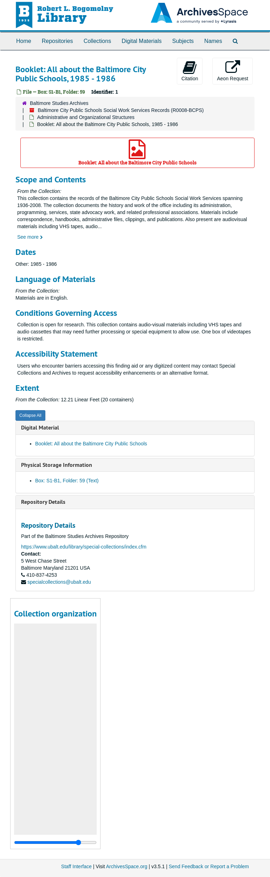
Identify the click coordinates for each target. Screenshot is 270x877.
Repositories (57, 41)
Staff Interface (76, 866)
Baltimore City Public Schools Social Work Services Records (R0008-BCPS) (121, 110)
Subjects (183, 41)
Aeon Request (232, 70)
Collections (97, 41)
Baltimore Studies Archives (59, 103)
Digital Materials (142, 41)
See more (30, 237)
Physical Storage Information (56, 465)
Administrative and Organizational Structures (85, 117)
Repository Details (43, 502)
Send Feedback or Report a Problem (209, 866)
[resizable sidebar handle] (55, 842)
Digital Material (40, 427)
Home (23, 41)
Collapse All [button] (30, 415)
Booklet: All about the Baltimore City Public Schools (137, 152)
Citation (189, 70)
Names (213, 41)
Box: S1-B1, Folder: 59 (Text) (67, 480)
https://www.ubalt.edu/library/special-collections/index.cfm (83, 547)
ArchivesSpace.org (126, 866)
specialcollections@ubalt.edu (59, 582)
